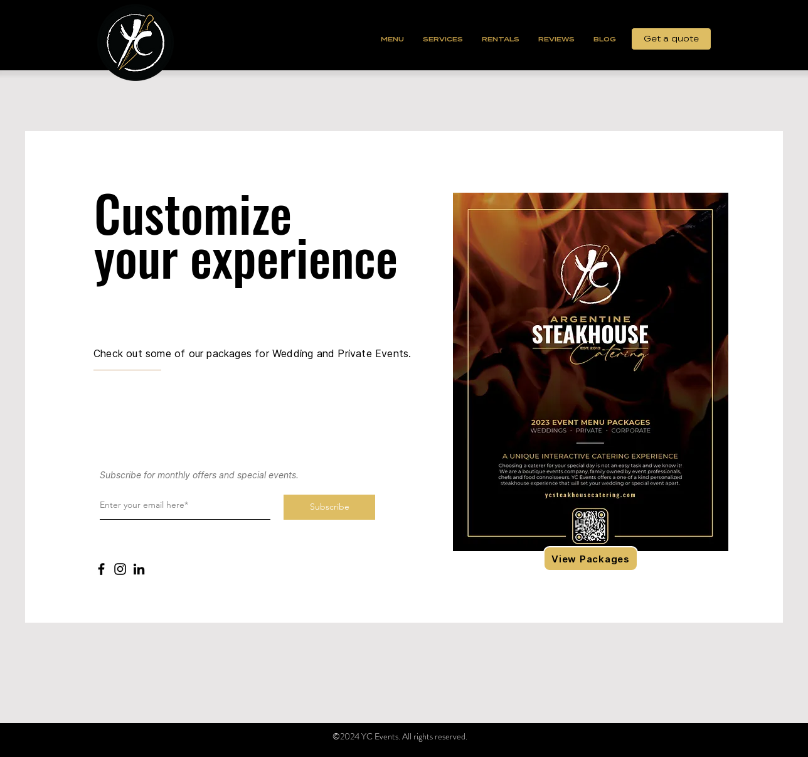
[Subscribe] (329, 507)
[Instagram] (120, 569)
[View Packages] (590, 558)
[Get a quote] (671, 39)
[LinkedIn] (139, 569)
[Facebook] (101, 569)
